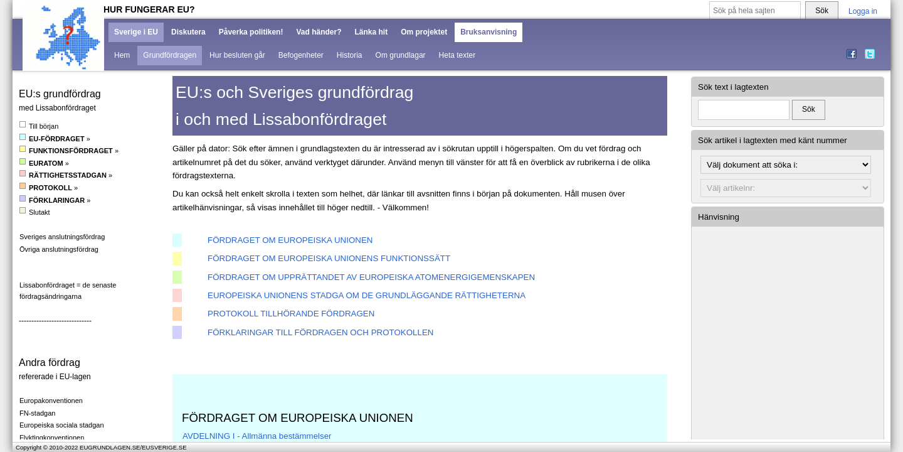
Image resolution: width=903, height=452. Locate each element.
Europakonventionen (51, 400)
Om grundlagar (401, 55)
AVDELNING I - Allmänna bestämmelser (257, 436)
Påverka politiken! (251, 32)
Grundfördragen (169, 55)
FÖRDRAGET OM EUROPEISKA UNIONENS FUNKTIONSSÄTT (329, 258)
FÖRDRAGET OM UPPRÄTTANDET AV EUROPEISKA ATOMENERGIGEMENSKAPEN (371, 277)
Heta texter (457, 55)
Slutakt (34, 212)
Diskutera (188, 32)
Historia (349, 55)
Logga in (862, 11)
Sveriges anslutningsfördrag (62, 236)
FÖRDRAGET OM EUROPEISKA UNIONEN (290, 240)
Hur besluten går (237, 55)
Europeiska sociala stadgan (61, 425)
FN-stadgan (37, 413)
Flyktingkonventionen (51, 437)
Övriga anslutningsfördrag (58, 249)
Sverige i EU (136, 32)
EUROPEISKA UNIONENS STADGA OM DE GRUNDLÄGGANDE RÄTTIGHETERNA (366, 295)
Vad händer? (318, 32)
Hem (122, 55)
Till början (38, 126)
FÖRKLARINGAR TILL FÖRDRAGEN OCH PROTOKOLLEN (320, 332)
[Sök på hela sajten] (755, 11)
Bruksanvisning (488, 32)
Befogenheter (301, 55)
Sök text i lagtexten (733, 87)
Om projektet (424, 32)
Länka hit (371, 32)
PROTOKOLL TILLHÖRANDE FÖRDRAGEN (291, 313)
